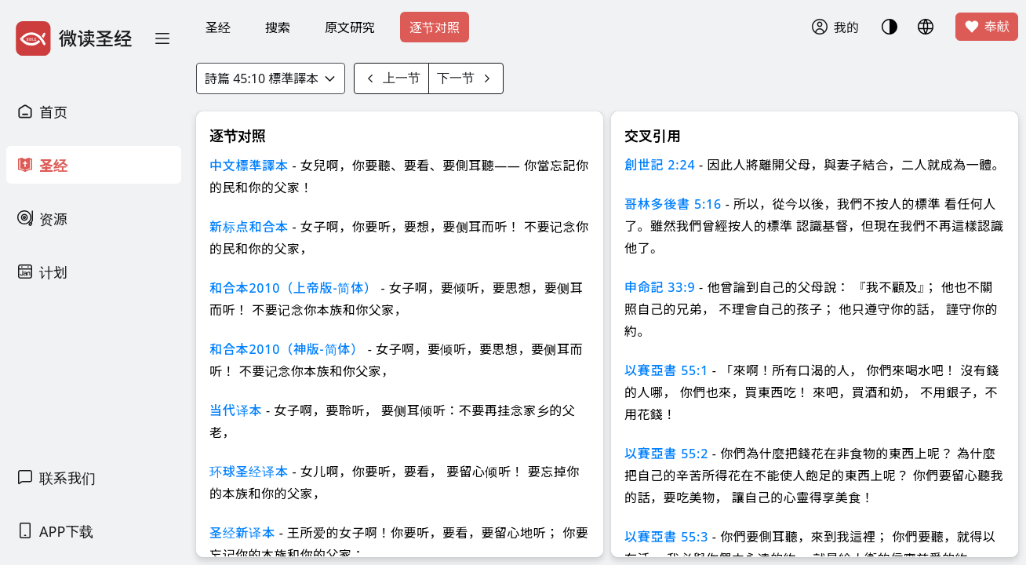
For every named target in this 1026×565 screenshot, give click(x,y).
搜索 (277, 27)
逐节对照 (434, 27)
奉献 (987, 27)
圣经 (218, 27)
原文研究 (350, 27)
